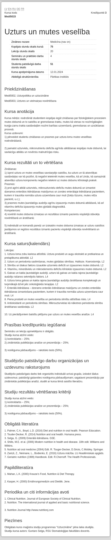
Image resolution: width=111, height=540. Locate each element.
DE (18, 9)
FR (22, 9)
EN (10, 9)
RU (14, 9)
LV (5, 9)
